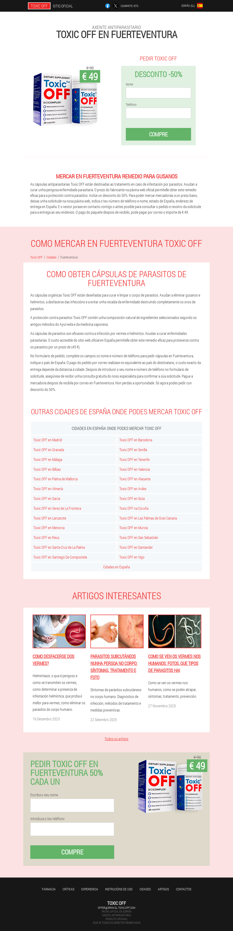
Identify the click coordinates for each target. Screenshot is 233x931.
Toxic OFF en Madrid (47, 439)
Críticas (68, 889)
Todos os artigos (116, 738)
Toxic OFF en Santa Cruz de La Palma (59, 547)
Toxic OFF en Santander (136, 547)
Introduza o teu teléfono (47, 819)
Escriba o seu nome (44, 795)
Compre (158, 134)
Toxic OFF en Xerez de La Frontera (57, 508)
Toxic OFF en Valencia (134, 469)
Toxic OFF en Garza (46, 498)
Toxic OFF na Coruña (133, 508)
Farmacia (49, 889)
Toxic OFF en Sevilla (133, 449)
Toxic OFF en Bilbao (47, 469)
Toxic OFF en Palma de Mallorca (55, 478)
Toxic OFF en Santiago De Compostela (60, 557)
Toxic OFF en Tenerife (134, 459)
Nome (129, 84)
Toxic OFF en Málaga (47, 459)
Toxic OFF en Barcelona (135, 439)
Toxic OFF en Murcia (133, 527)
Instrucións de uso (119, 889)
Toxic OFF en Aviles (133, 488)
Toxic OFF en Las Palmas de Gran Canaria (148, 518)
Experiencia (89, 889)
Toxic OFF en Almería (48, 488)
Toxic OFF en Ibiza (132, 498)
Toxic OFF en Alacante (135, 478)
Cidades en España (116, 566)
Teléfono (131, 104)
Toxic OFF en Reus (46, 537)
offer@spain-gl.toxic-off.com (116, 908)
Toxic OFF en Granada (48, 449)
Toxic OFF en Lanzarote (49, 518)
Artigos (163, 889)
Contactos (183, 889)
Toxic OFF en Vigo (131, 557)
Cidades (145, 889)
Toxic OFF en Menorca (49, 527)
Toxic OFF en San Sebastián (138, 537)
